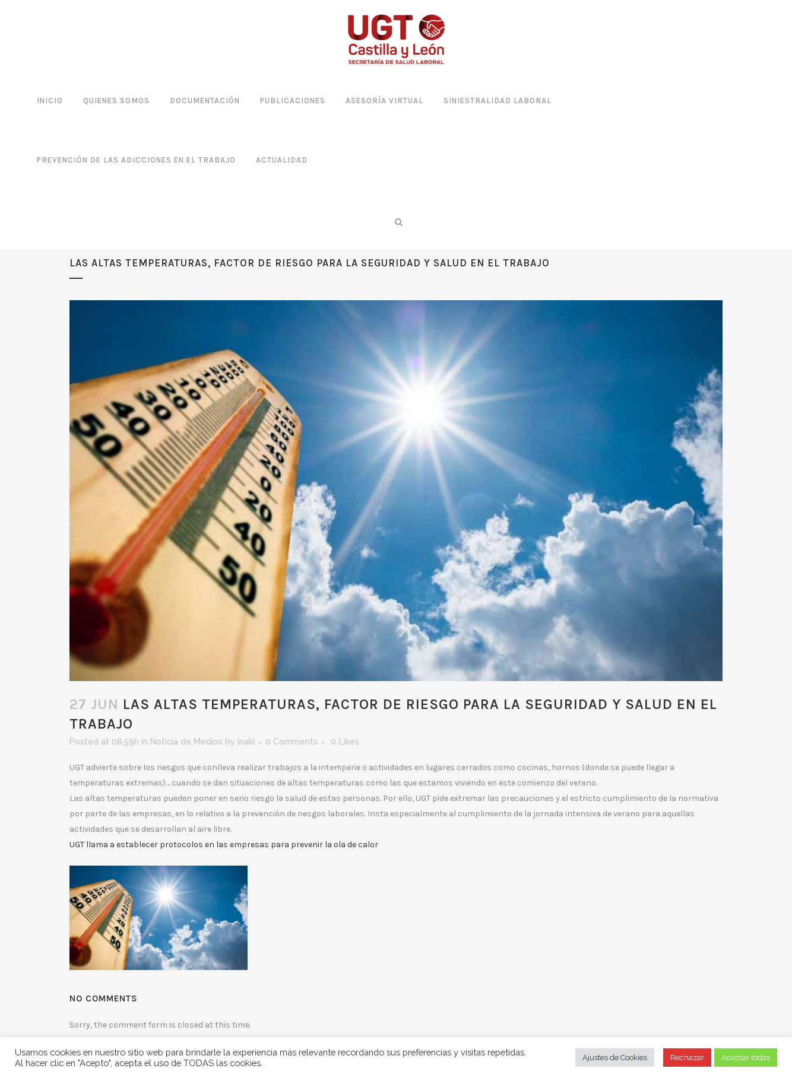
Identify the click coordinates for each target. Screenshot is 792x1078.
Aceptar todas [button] (745, 1057)
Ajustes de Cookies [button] (614, 1057)
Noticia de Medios (186, 741)
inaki (246, 741)
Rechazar (687, 1057)
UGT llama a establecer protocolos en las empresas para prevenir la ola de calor (223, 844)
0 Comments (291, 741)
